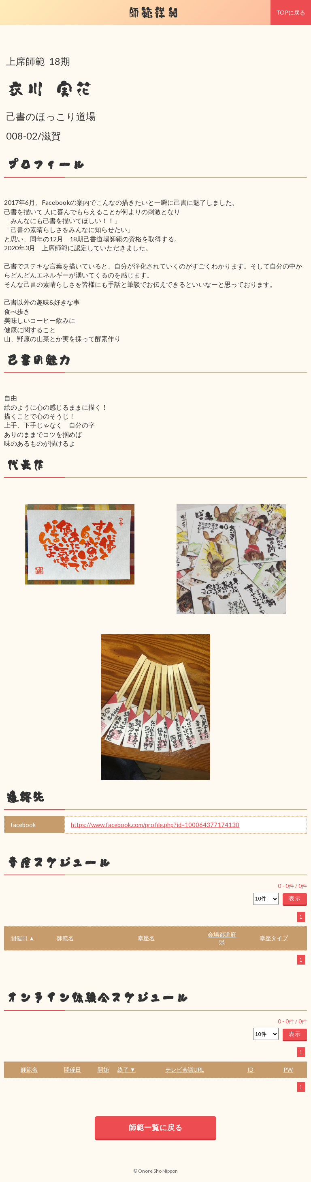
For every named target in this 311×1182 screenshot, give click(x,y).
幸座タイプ (274, 938)
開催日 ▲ (22, 938)
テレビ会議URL (184, 1069)
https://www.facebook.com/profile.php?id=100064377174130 (155, 824)
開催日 (72, 1069)
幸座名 (146, 938)
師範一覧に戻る (156, 1127)
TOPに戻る (290, 12)
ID (250, 1069)
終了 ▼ (126, 1069)
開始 (103, 1069)
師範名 (65, 938)
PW (288, 1069)
